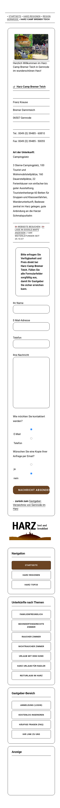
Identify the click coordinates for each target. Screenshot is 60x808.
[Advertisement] (31, 775)
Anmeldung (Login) (31, 705)
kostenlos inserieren (31, 715)
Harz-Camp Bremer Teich (29, 86)
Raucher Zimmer (31, 636)
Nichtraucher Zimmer (31, 646)
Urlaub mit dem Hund (31, 656)
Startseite (15, 16)
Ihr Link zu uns (31, 734)
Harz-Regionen (31, 16)
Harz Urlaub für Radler (31, 666)
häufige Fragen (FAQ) (31, 724)
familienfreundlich (31, 614)
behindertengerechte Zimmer (31, 625)
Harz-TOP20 (31, 585)
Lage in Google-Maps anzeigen (29, 230)
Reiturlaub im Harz (31, 675)
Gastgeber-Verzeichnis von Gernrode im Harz (29, 505)
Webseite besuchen (27, 226)
